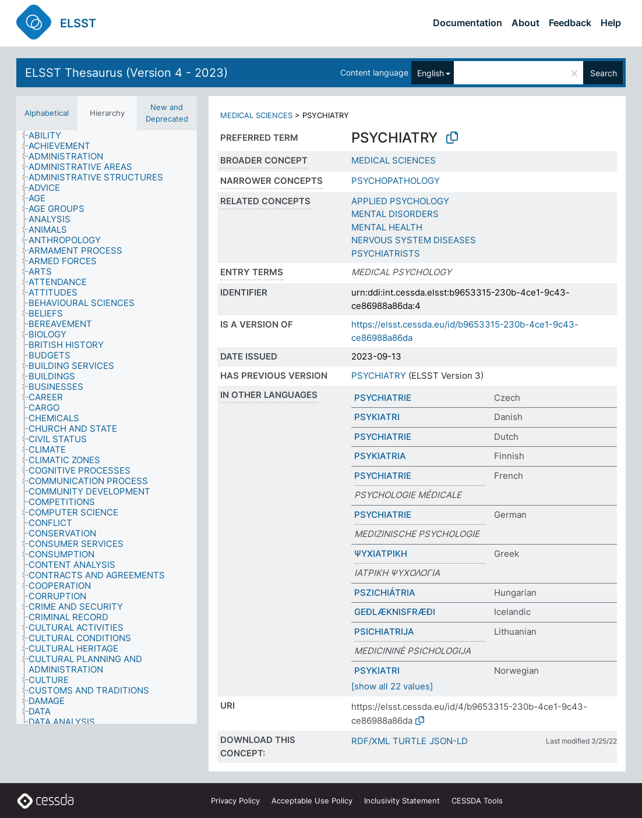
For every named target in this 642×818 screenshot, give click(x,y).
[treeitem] (50, 135)
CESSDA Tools (477, 800)
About (525, 23)
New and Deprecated (167, 112)
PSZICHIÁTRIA (384, 592)
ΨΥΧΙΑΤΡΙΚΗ (380, 553)
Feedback (570, 23)
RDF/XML (370, 740)
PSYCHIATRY (378, 375)
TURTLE (409, 740)
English (430, 73)
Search (603, 73)
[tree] (106, 427)
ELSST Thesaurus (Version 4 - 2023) (126, 73)
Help (611, 23)
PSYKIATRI (377, 416)
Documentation (467, 23)
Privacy (235, 800)
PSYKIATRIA (380, 455)
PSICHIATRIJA (384, 631)
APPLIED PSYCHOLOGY (400, 201)
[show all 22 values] (392, 686)
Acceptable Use (311, 800)
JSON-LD (448, 740)
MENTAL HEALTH (386, 227)
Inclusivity (402, 800)
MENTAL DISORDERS (395, 213)
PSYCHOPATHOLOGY (395, 180)
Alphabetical (46, 113)
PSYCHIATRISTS (385, 253)
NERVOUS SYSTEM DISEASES (413, 240)
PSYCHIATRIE (382, 397)
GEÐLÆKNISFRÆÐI (394, 611)
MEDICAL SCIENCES (256, 115)
